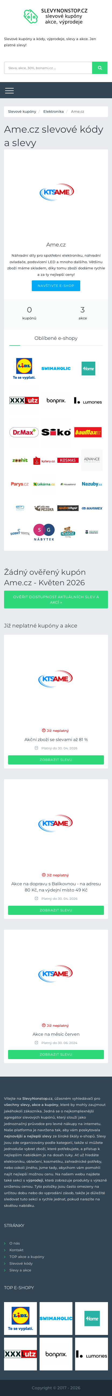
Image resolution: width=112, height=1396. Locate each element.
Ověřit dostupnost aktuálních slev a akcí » (56, 599)
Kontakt (16, 1250)
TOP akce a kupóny (26, 1256)
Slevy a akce (20, 1270)
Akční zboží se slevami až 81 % (56, 739)
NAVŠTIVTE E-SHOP (56, 286)
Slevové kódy (21, 1263)
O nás (14, 1243)
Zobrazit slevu (56, 760)
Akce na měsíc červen (56, 1034)
